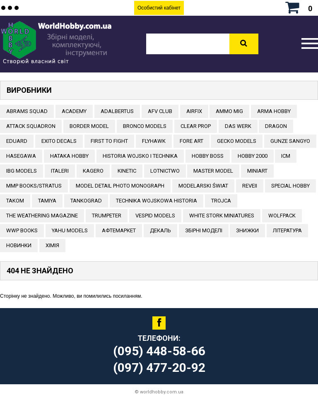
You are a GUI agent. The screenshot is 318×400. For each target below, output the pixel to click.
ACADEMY (74, 111)
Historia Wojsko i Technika (140, 156)
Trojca (221, 201)
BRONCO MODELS (144, 126)
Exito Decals (59, 141)
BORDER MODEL (89, 126)
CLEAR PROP (196, 126)
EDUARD (16, 141)
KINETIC (127, 171)
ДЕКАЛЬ (160, 230)
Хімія (52, 245)
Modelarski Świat (203, 186)
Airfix (194, 111)
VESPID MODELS (155, 215)
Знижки (247, 230)
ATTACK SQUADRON (30, 126)
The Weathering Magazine (42, 215)
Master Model (213, 171)
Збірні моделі (203, 230)
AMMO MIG (229, 111)
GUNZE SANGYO (290, 141)
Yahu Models (70, 230)
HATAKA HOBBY (69, 156)
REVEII (249, 186)
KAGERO (93, 171)
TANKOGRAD (86, 201)
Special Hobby (290, 186)
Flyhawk (154, 141)
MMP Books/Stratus (34, 186)
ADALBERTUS (117, 111)
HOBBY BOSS (208, 156)
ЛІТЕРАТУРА (287, 230)
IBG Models (21, 171)
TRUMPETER (106, 215)
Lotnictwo (165, 171)
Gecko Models (236, 141)
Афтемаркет (119, 230)
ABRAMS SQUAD (27, 111)
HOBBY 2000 (252, 156)
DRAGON (276, 126)
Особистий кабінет (159, 8)
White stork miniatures (221, 215)
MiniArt (257, 171)
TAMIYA (47, 201)
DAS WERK (238, 126)
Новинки (18, 245)
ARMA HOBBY (274, 111)
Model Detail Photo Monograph (120, 186)
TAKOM (15, 201)
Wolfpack (282, 215)
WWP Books (22, 230)
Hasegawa (21, 156)
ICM (285, 156)
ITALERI (60, 171)
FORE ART (191, 141)
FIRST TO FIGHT (109, 141)
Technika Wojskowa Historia (156, 201)
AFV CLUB (160, 111)
